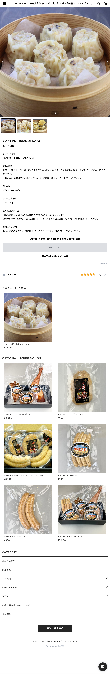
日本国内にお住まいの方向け (55, 256)
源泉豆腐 (6, 570)
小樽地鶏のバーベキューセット (16, 605)
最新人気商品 (8, 561)
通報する (103, 263)
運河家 (5, 596)
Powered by (55, 646)
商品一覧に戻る (55, 628)
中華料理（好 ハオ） (11, 587)
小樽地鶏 (6, 578)
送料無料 (6, 614)
